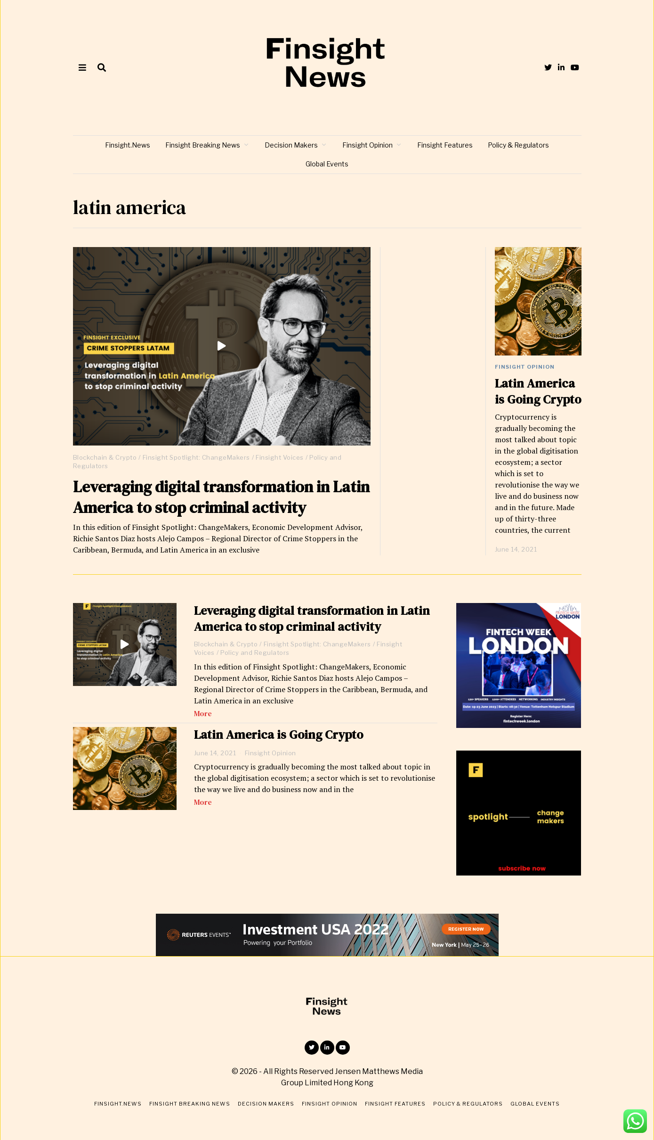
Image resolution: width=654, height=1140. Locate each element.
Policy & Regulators (518, 145)
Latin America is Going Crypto (538, 391)
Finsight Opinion (367, 145)
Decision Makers (291, 145)
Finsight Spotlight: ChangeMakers (196, 457)
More (203, 713)
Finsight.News (127, 145)
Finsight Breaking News (202, 145)
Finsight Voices (280, 457)
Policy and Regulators (255, 652)
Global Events (327, 164)
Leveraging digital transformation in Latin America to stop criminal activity (221, 497)
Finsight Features (445, 145)
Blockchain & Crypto (105, 457)
